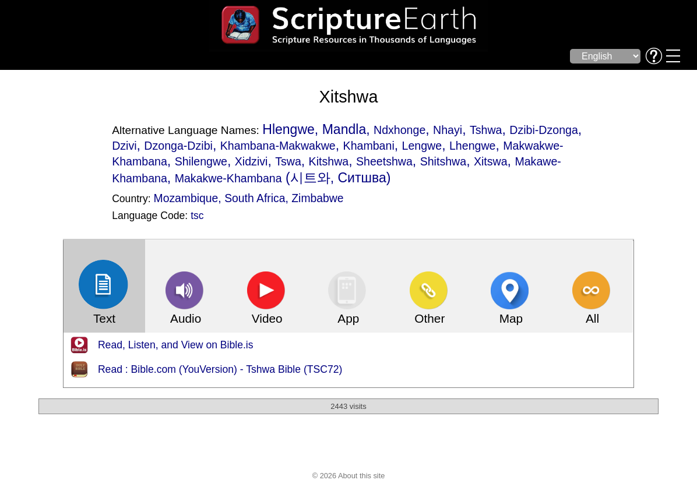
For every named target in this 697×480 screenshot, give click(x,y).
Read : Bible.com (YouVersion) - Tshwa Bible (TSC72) (220, 369)
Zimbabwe (317, 198)
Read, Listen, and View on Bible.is (176, 345)
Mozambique (186, 198)
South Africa (254, 198)
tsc (197, 215)
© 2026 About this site (348, 475)
